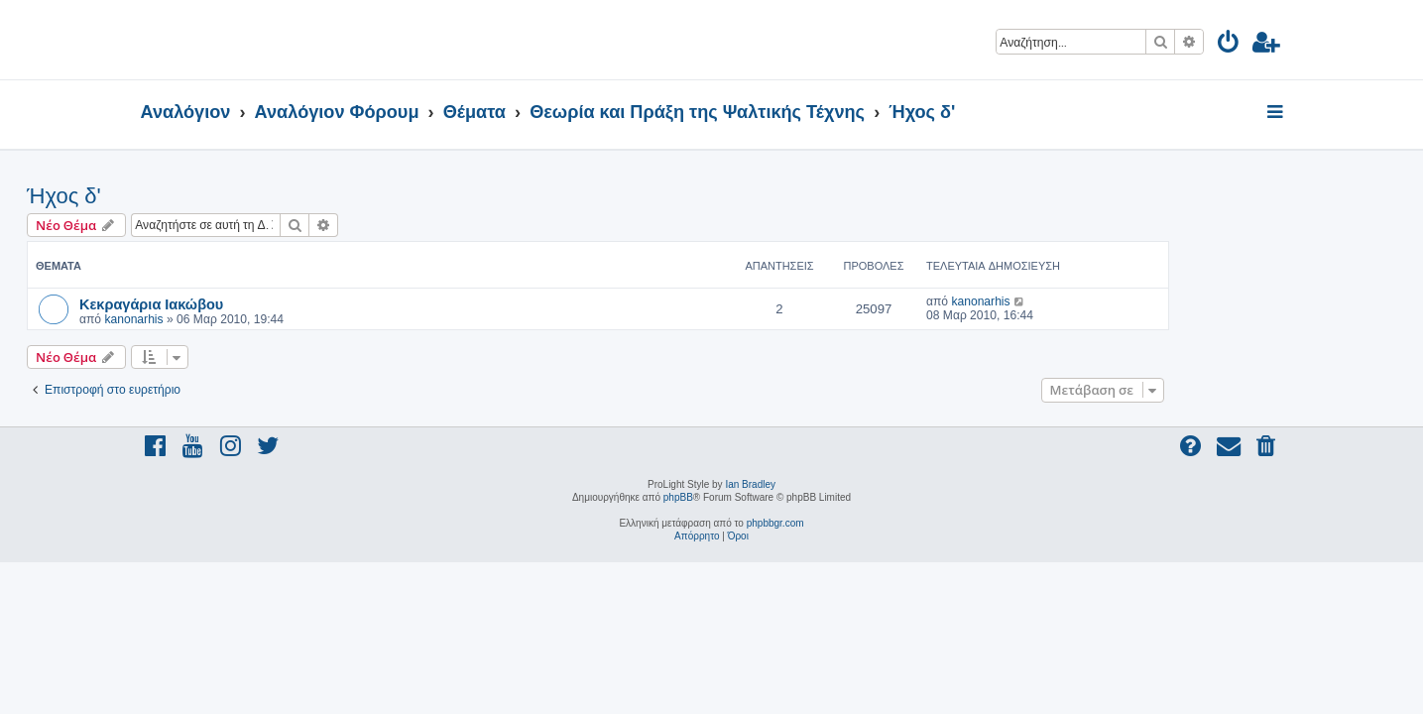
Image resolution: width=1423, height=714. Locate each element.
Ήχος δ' (178, 195)
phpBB (678, 497)
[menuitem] (1229, 45)
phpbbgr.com (775, 523)
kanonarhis (247, 319)
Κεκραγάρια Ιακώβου (265, 303)
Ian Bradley (750, 484)
